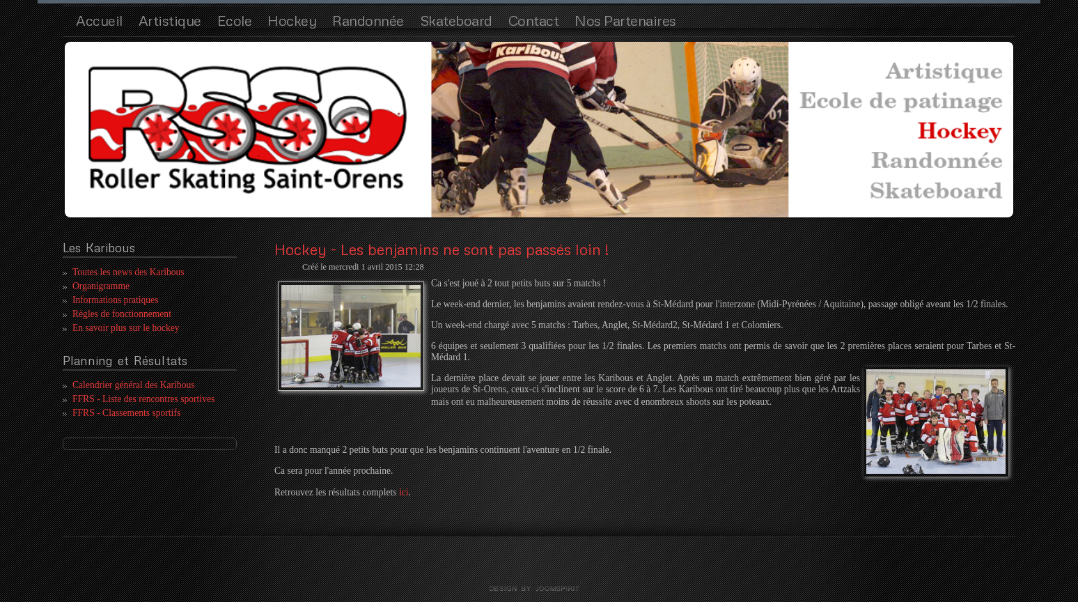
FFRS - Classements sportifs (126, 413)
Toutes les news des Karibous (128, 272)
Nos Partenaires (625, 20)
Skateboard (456, 20)
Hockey (291, 20)
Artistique (170, 20)
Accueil (99, 20)
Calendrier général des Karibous (133, 385)
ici (404, 492)
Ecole (234, 20)
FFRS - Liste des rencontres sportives (143, 399)
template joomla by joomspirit (539, 589)
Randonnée (368, 20)
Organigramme (101, 286)
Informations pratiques (115, 300)
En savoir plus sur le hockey (126, 328)
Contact (533, 20)
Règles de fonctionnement (121, 314)
